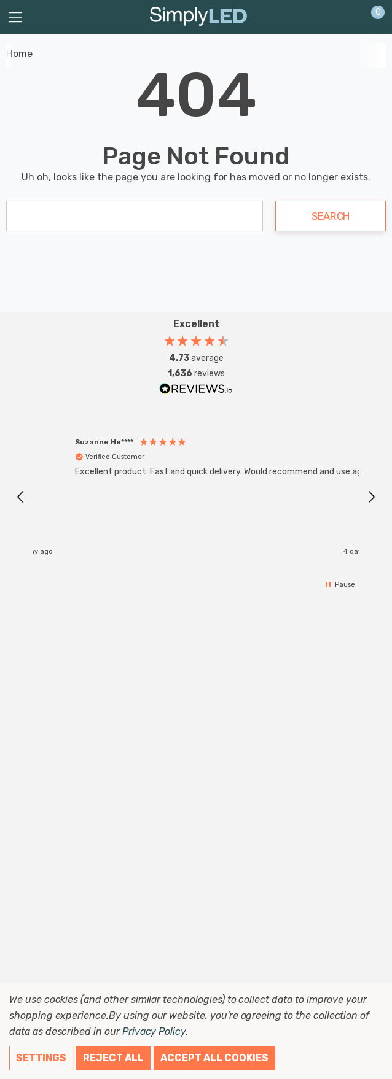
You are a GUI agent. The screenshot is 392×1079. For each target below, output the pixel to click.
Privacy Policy (154, 1031)
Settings (41, 1058)
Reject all (113, 1058)
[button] (21, 497)
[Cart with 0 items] (371, 17)
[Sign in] (348, 17)
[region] (196, 497)
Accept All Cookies (214, 1058)
